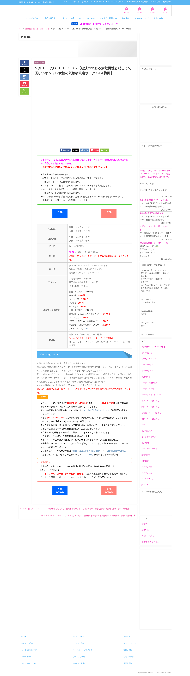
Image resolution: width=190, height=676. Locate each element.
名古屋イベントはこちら (151, 413)
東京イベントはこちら (150, 401)
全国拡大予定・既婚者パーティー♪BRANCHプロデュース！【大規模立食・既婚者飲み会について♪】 (155, 173)
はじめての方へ (32, 18)
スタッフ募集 (155, 2)
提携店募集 (167, 2)
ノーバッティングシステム (117, 2)
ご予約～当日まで (149, 359)
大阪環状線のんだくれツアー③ (154, 243)
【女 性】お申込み (109, 490)
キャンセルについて (98, 2)
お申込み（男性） (79, 663)
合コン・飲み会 (148, 536)
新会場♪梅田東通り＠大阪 (151, 213)
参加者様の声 (133, 2)
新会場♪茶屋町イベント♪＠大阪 (154, 200)
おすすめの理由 (78, 636)
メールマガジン (148, 479)
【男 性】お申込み (60, 490)
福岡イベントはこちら (150, 419)
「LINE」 (87, 454)
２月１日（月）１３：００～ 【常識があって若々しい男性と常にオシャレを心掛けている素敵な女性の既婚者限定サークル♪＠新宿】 (77, 510)
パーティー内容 (68, 18)
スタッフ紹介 (147, 473)
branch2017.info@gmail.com (95, 410)
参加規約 (85, 2)
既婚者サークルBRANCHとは (153, 347)
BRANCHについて (141, 18)
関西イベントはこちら (150, 407)
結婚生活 (145, 530)
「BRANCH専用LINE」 (114, 451)
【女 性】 (109, 212)
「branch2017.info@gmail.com (85, 451)
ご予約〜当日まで (50, 18)
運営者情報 (144, 2)
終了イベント (40, 62)
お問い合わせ (159, 18)
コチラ (86, 329)
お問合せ (145, 461)
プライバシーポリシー (150, 449)
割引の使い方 (147, 353)
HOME (23, 636)
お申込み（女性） (79, 656)
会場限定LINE (147, 371)
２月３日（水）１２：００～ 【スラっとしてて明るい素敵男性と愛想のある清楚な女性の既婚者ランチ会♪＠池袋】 (79, 520)
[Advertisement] (155, 590)
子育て (144, 524)
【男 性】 (60, 212)
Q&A (143, 425)
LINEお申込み (147, 365)
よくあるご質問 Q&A (108, 18)
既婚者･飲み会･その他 (150, 542)
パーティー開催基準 (72, 2)
